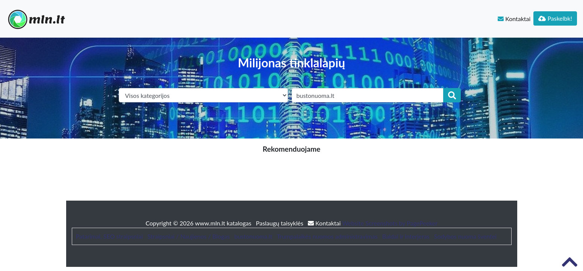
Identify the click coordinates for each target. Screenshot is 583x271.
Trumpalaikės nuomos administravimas (327, 236)
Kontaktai (514, 18)
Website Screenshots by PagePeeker (390, 223)
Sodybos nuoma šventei (465, 236)
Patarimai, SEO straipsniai (109, 236)
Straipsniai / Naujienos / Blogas (188, 236)
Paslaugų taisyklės (280, 223)
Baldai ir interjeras (406, 236)
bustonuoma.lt (253, 236)
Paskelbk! (555, 18)
